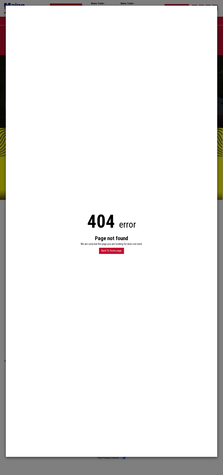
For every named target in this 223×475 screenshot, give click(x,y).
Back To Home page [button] (111, 250)
